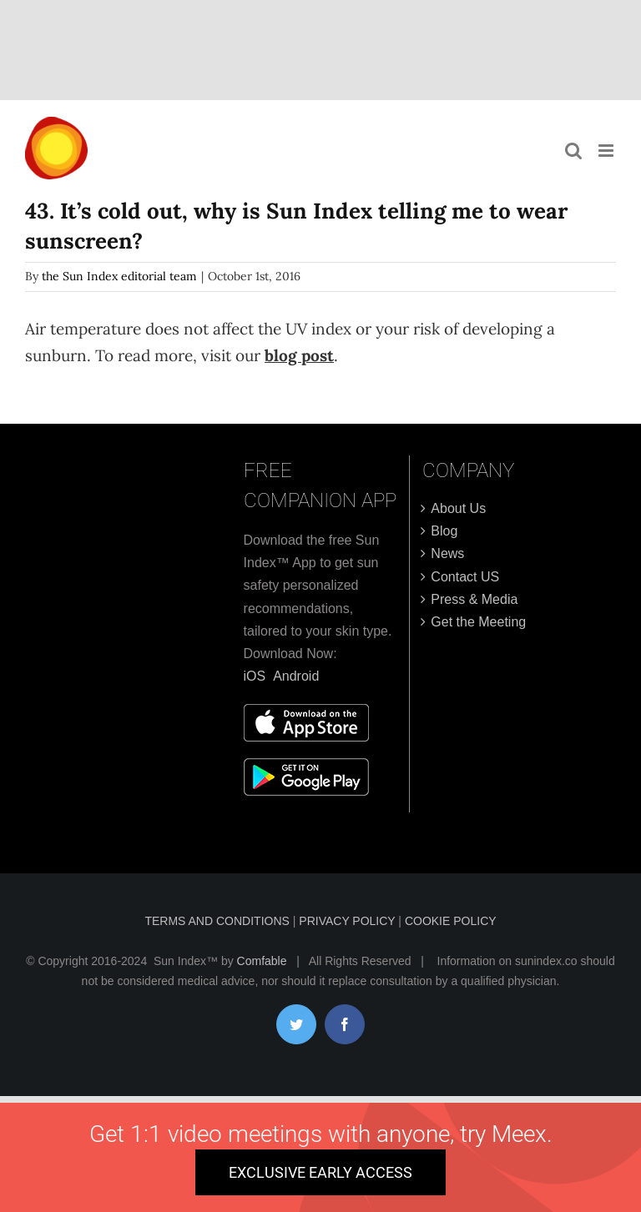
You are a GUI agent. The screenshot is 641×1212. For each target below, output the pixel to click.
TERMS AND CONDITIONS (218, 921)
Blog (444, 531)
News (447, 553)
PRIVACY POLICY (348, 921)
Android (296, 676)
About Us (458, 508)
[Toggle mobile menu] (607, 150)
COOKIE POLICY (451, 921)
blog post (299, 355)
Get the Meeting (478, 622)
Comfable (262, 961)
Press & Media (474, 599)
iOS (255, 676)
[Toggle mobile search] (573, 150)
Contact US (465, 577)
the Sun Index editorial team (119, 276)
